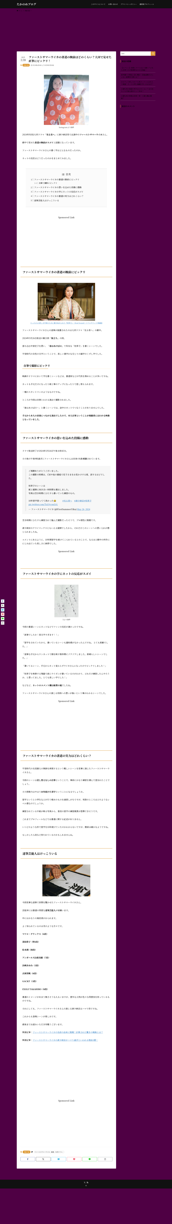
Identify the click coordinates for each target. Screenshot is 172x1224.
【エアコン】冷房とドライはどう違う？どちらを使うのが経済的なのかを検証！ (137, 69)
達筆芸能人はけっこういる (46, 200)
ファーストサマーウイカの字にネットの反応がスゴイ (59, 191)
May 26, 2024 (83, 509)
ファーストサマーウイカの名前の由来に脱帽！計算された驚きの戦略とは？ (68, 1032)
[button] (27, 1159)
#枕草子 (87, 500)
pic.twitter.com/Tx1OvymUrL (43, 504)
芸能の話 (26, 65)
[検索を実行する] (153, 53)
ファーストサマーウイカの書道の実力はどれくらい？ (59, 195)
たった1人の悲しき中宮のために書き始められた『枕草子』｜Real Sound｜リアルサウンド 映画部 (66, 323)
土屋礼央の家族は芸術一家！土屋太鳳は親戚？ (136, 97)
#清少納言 (79, 500)
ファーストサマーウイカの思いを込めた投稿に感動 (58, 187)
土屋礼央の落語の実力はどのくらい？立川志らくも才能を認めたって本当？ (137, 90)
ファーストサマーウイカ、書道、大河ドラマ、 (49, 1152)
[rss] (87, 1182)
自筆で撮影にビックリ (48, 183)
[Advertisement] (86, 30)
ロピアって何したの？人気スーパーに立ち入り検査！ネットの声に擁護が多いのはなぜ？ (137, 83)
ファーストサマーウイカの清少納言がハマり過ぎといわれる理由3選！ (65, 1039)
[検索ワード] (137, 53)
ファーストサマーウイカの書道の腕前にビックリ (56, 179)
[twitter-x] (85, 1182)
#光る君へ (67, 500)
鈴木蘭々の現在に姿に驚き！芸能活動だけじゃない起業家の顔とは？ (137, 76)
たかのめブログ (26, 4)
